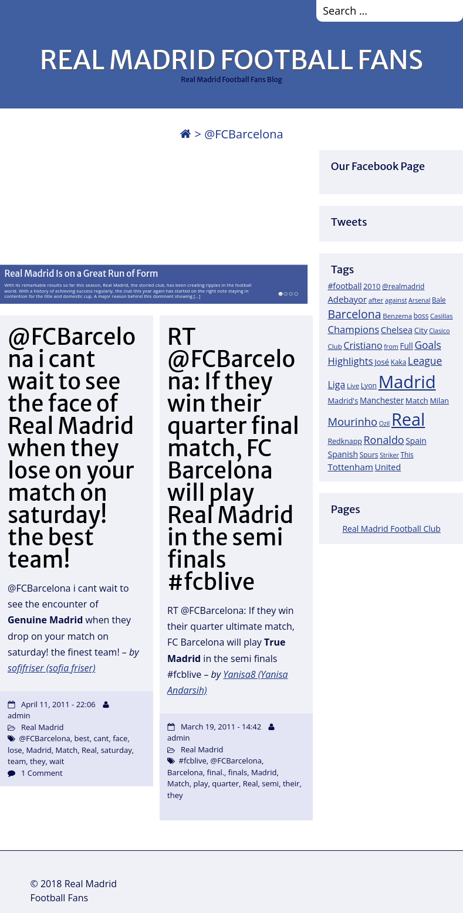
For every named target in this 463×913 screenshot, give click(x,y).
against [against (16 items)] (396, 300)
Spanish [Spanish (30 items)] (342, 454)
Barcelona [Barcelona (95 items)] (354, 314)
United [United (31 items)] (387, 467)
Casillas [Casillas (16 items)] (441, 315)
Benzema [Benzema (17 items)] (397, 315)
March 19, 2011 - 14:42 (221, 726)
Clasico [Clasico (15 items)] (439, 330)
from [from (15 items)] (391, 346)
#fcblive (193, 760)
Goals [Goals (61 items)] (427, 345)
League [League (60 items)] (425, 361)
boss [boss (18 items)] (421, 315)
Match (67, 750)
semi (270, 783)
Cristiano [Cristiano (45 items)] (362, 345)
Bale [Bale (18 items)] (439, 299)
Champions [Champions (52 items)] (353, 329)
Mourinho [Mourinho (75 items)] (352, 421)
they (37, 761)
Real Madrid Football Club (391, 528)
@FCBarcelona (44, 738)
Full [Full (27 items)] (406, 345)
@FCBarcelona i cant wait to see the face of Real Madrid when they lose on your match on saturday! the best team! (72, 448)
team (17, 761)
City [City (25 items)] (421, 330)
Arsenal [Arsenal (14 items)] (419, 300)
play (201, 783)
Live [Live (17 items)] (353, 385)
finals (237, 772)
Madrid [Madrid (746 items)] (407, 381)
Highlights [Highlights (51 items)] (350, 361)
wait (56, 761)
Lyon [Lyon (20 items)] (369, 386)
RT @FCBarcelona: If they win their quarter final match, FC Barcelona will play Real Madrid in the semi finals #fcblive (233, 459)
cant (101, 738)
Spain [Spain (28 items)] (416, 440)
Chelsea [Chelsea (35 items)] (397, 329)
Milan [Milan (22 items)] (439, 400)
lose (15, 750)
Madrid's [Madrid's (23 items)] (342, 400)
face (120, 738)
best (82, 738)
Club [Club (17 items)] (334, 346)
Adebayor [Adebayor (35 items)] (347, 299)
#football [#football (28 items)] (344, 285)
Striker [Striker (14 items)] (389, 455)
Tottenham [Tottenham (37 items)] (350, 467)
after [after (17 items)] (376, 300)
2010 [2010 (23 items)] (371, 286)
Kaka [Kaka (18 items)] (398, 361)
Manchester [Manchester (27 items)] (382, 400)
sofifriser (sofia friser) (51, 667)
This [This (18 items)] (406, 454)
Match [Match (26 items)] (416, 400)
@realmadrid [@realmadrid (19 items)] (403, 286)
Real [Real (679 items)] (408, 419)
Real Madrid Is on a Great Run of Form (81, 273)
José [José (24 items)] (381, 362)
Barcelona (185, 772)
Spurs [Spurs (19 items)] (369, 455)
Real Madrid (42, 727)
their (291, 783)
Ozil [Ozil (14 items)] (384, 423)
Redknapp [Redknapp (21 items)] (344, 441)
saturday (116, 750)
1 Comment (42, 773)
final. (216, 772)
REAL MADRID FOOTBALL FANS (231, 59)
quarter (225, 783)
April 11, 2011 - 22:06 (58, 704)
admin (19, 715)
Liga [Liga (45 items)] (336, 384)
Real (89, 750)
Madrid (38, 750)
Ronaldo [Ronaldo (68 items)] (384, 440)
